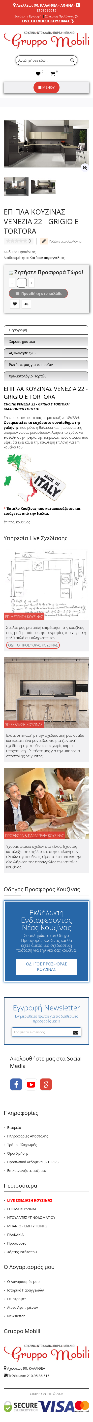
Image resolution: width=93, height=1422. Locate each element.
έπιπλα (9, 522)
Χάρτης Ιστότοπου (22, 1252)
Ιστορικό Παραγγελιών (25, 1290)
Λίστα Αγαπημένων (22, 1307)
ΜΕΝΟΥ (46, 87)
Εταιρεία (14, 1127)
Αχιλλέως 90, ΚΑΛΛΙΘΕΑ (26, 1368)
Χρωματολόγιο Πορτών (28, 376)
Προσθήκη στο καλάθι (38, 293)
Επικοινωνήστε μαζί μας (27, 1170)
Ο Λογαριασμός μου (23, 1281)
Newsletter (16, 1316)
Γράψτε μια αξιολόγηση (61, 241)
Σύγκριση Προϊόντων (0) (61, 16)
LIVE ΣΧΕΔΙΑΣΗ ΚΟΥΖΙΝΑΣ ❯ (48, 20)
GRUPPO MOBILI (41, 1394)
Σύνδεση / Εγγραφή (27, 16)
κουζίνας (23, 522)
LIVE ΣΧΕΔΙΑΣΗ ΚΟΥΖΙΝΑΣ (29, 1200)
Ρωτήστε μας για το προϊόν (31, 364)
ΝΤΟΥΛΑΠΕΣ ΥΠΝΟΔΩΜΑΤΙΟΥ (31, 1217)
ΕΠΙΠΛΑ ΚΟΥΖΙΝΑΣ (22, 1209)
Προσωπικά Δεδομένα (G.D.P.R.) (33, 1162)
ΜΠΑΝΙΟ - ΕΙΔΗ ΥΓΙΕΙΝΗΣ (27, 1226)
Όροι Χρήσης (18, 1153)
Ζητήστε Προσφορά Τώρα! (46, 272)
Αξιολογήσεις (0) (22, 353)
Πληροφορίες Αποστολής (27, 1136)
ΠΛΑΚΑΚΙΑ (15, 1234)
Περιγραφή (18, 330)
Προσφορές (16, 1243)
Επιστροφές (16, 1298)
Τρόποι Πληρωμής (22, 1144)
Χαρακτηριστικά (22, 341)
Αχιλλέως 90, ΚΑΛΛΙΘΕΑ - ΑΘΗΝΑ (44, 5)
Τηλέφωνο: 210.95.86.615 (29, 1375)
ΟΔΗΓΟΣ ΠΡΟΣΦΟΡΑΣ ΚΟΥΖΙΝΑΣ (46, 966)
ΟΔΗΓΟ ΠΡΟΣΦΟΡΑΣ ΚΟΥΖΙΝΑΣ (33, 645)
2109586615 (46, 10)
